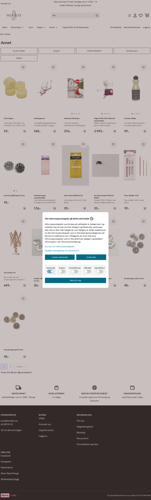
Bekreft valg (75, 280)
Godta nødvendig (60, 257)
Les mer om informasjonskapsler (59, 246)
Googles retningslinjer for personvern (62, 250)
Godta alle (91, 257)
